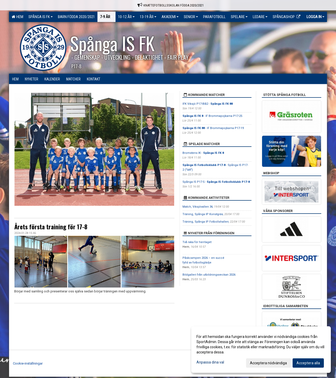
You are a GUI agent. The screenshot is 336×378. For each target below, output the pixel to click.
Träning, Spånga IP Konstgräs (202, 214)
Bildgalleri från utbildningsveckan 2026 (208, 274)
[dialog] (261, 349)
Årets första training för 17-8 (50, 226)
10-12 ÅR (126, 16)
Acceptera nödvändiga (268, 363)
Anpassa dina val (210, 362)
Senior (191, 16)
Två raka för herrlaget (196, 242)
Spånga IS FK (40, 16)
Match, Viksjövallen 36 (197, 206)
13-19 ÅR (148, 16)
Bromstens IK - (203, 153)
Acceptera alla (308, 363)
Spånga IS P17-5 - (216, 182)
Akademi (170, 16)
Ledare (260, 16)
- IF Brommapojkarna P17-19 (213, 128)
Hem (17, 16)
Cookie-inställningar (28, 363)
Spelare (239, 16)
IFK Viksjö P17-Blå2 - (207, 103)
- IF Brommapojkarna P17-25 (212, 116)
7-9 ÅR (106, 16)
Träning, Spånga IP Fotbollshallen (205, 221)
